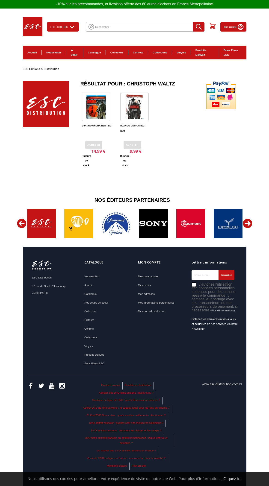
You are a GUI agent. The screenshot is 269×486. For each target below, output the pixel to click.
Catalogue (94, 52)
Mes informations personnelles (156, 302)
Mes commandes (148, 276)
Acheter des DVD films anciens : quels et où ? (126, 392)
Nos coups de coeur (96, 302)
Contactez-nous (110, 385)
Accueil (32, 52)
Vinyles (181, 52)
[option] (41, 223)
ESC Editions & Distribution (41, 69)
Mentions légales (117, 465)
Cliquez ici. (232, 478)
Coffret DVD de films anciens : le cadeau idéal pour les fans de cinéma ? (126, 407)
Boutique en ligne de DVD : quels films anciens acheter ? (126, 399)
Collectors (117, 52)
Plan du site (139, 465)
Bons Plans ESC (231, 52)
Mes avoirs (144, 285)
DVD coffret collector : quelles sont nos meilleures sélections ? (126, 422)
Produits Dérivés (200, 52)
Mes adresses (146, 293)
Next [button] (247, 223)
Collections (160, 52)
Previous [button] (21, 223)
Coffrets (138, 52)
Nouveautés (54, 52)
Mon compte (234, 27)
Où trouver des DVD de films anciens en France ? (126, 450)
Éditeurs (89, 319)
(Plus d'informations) (222, 310)
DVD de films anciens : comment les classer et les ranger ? (126, 430)
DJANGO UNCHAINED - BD (96, 125)
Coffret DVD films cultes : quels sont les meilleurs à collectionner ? (126, 415)
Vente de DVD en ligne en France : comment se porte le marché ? (126, 458)
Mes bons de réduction (151, 311)
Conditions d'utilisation (138, 385)
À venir (74, 52)
